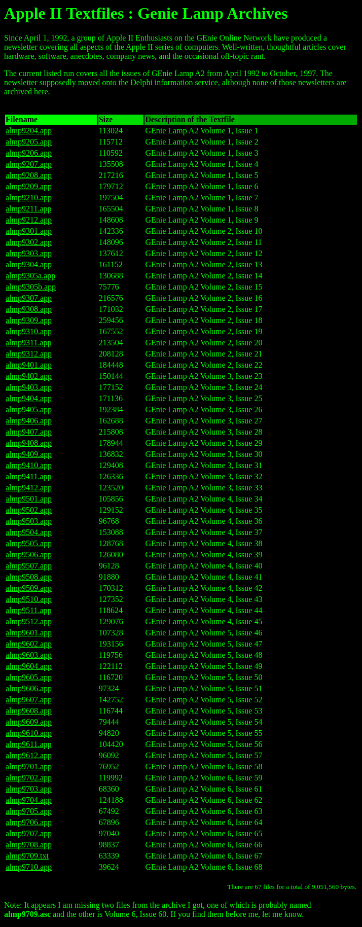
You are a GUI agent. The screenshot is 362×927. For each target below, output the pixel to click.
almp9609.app (29, 722)
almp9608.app (29, 710)
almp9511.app (29, 610)
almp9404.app (29, 398)
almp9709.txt (27, 855)
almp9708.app (29, 844)
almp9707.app (29, 833)
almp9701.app (29, 766)
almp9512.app (29, 621)
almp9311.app (29, 342)
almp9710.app (29, 867)
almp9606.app (29, 688)
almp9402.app (29, 376)
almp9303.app (29, 253)
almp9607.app (29, 699)
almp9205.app (29, 141)
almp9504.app (29, 532)
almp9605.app (29, 677)
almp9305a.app (30, 275)
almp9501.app (29, 498)
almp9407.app (29, 431)
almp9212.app (29, 220)
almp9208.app (29, 175)
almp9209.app (29, 186)
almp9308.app (29, 309)
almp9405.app (29, 409)
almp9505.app (29, 543)
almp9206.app (29, 153)
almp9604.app (29, 666)
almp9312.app (29, 353)
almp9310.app (29, 331)
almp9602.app (29, 643)
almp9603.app (29, 655)
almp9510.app (29, 599)
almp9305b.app (31, 286)
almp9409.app (29, 454)
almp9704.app (29, 800)
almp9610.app (29, 733)
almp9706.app (29, 822)
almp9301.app (29, 231)
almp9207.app (29, 164)
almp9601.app (29, 632)
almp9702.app (29, 777)
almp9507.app (29, 565)
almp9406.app (29, 420)
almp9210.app (29, 197)
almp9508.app (29, 577)
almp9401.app (29, 365)
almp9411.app (29, 476)
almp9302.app (29, 242)
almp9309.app (29, 320)
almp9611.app (29, 744)
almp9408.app (29, 443)
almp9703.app (29, 789)
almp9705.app (29, 811)
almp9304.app (29, 264)
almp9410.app (29, 465)
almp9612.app (29, 755)
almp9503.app (29, 521)
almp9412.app (29, 487)
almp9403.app (29, 387)
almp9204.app (29, 130)
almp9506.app (29, 554)
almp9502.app (29, 510)
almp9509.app (29, 588)
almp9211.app (29, 208)
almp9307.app (29, 298)
